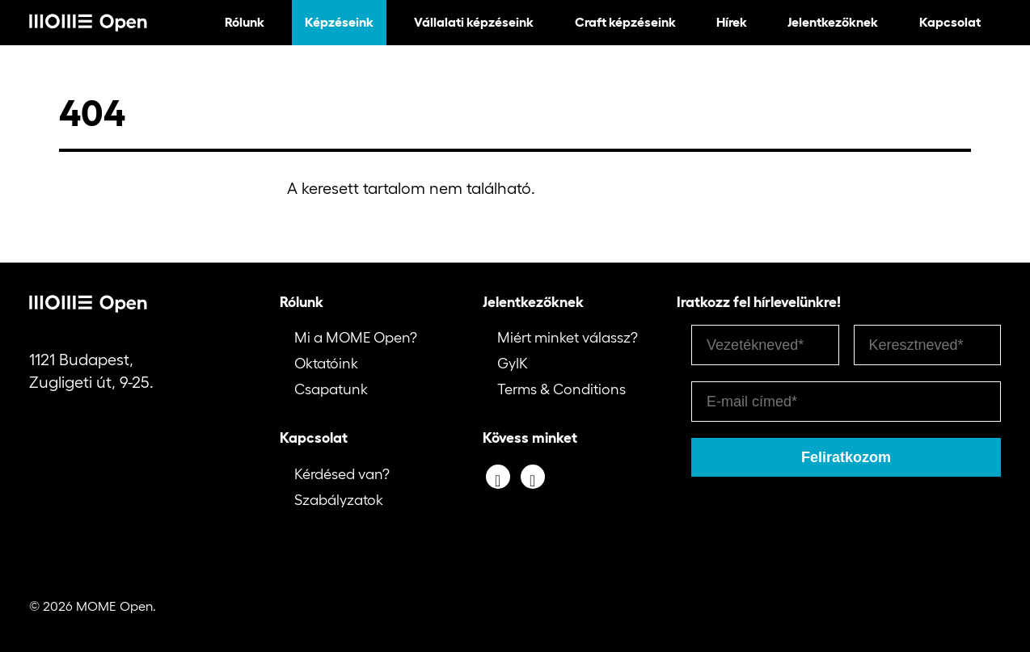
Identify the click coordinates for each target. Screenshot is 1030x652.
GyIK (512, 363)
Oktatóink (326, 363)
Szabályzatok (338, 500)
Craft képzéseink (625, 22)
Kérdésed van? (342, 474)
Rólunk (244, 22)
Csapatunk (331, 389)
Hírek (731, 22)
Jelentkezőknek (832, 22)
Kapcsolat (950, 22)
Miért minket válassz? (567, 338)
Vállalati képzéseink (474, 22)
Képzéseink (339, 22)
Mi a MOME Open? (355, 338)
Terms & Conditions (561, 389)
